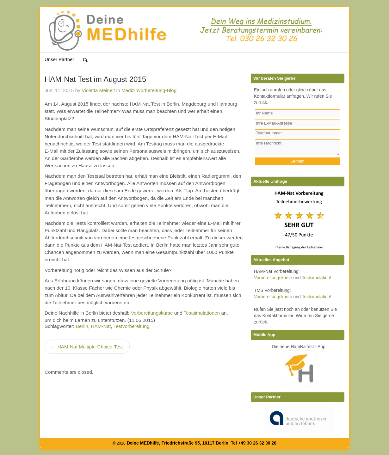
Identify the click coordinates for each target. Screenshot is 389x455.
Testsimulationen (201, 313)
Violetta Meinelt (98, 90)
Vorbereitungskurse (152, 313)
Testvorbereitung (132, 326)
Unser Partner (59, 59)
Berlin (82, 326)
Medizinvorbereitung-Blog (149, 90)
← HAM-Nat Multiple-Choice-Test (87, 346)
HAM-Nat (101, 326)
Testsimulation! (316, 277)
